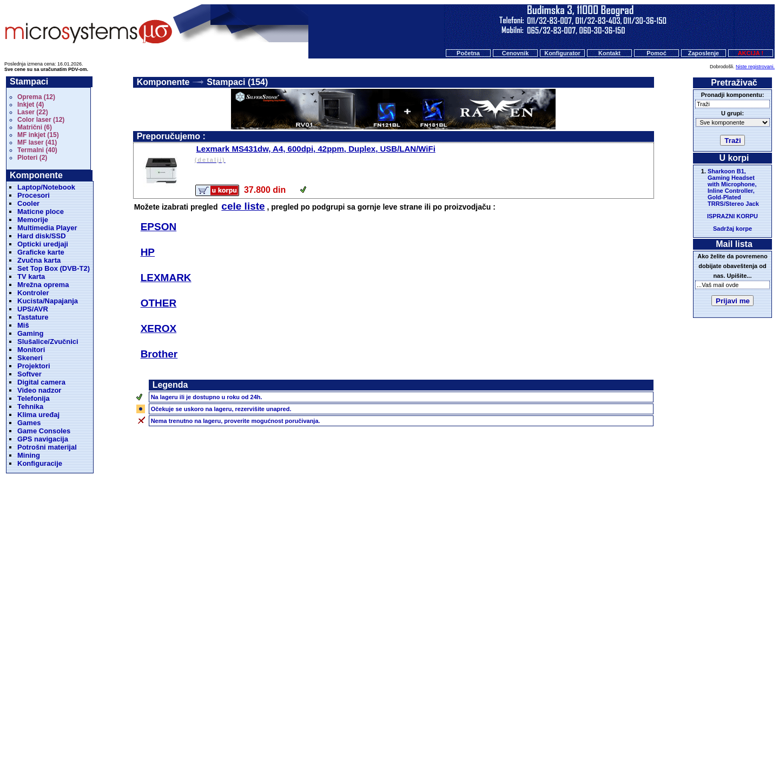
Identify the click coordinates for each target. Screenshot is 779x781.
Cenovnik (515, 53)
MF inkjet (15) (38, 135)
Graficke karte (40, 252)
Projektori (33, 366)
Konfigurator (562, 53)
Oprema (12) (36, 97)
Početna (468, 53)
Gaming (30, 333)
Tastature (33, 317)
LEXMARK (166, 277)
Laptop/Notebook (46, 187)
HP (148, 252)
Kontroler (33, 293)
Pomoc (443, 726)
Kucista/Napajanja (47, 301)
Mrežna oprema (43, 285)
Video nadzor (39, 390)
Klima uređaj (38, 415)
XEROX (159, 328)
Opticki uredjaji (42, 244)
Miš (23, 325)
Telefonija (33, 398)
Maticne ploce (40, 211)
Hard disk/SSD (41, 236)
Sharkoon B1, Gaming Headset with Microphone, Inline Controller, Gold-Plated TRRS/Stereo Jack (733, 187)
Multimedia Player (47, 228)
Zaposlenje (703, 53)
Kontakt (609, 53)
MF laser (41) (37, 142)
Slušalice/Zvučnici (47, 341)
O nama (474, 726)
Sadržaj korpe (732, 228)
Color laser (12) (40, 119)
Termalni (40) (37, 150)
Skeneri (30, 358)
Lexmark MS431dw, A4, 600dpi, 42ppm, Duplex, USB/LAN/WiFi (423, 154)
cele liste (243, 206)
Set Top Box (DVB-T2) (53, 268)
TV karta (31, 276)
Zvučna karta (39, 260)
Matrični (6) (34, 127)
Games (29, 423)
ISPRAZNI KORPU (732, 216)
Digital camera (41, 382)
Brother (159, 354)
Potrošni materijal (47, 447)
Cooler (28, 203)
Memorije (32, 220)
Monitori (31, 350)
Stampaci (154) (237, 82)
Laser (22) (32, 112)
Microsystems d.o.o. (398, 746)
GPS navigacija (42, 439)
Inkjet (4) (30, 104)
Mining (28, 455)
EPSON (159, 226)
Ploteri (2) (32, 157)
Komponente (163, 82)
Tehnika (30, 406)
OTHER (159, 303)
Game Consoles (43, 431)
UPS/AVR (32, 309)
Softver (29, 374)
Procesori (33, 195)
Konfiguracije (39, 463)
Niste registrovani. (755, 66)
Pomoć (656, 53)
